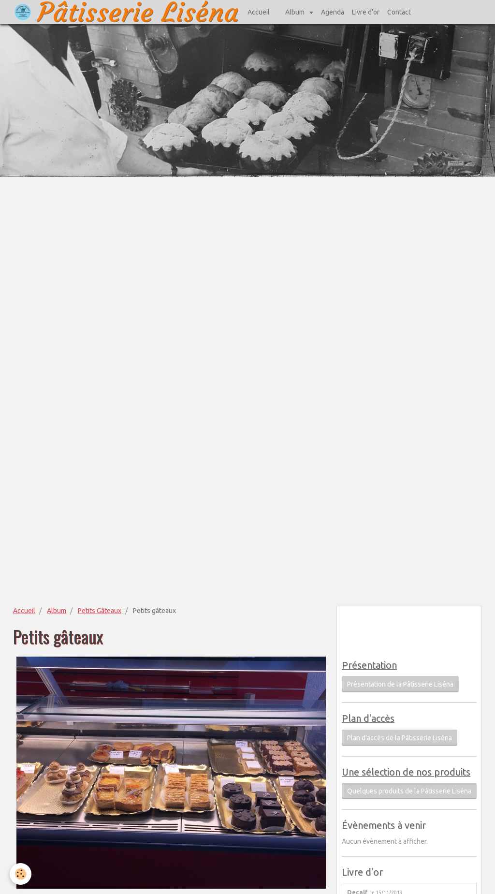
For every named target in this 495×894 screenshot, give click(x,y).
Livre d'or (365, 12)
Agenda (332, 12)
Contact (399, 12)
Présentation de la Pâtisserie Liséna (400, 684)
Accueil (259, 12)
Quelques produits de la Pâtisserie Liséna (409, 791)
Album (295, 12)
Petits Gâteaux (99, 611)
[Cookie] (20, 874)
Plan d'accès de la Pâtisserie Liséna (399, 738)
